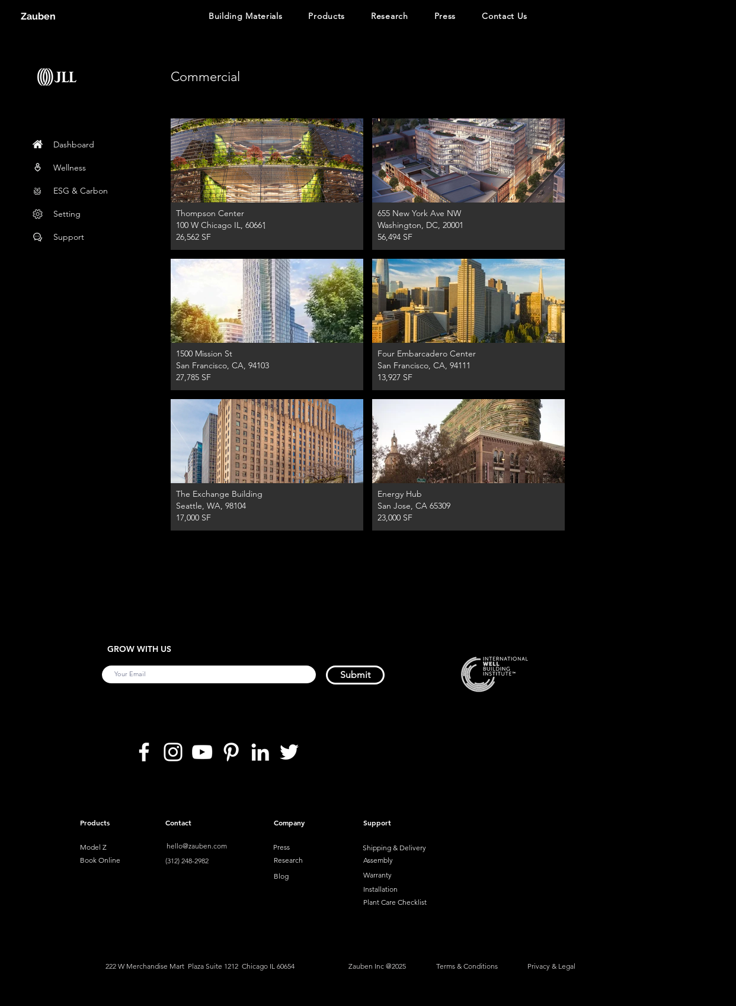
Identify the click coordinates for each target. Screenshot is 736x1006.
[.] (264, 226)
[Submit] (355, 675)
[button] (246, 17)
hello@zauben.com (197, 845)
